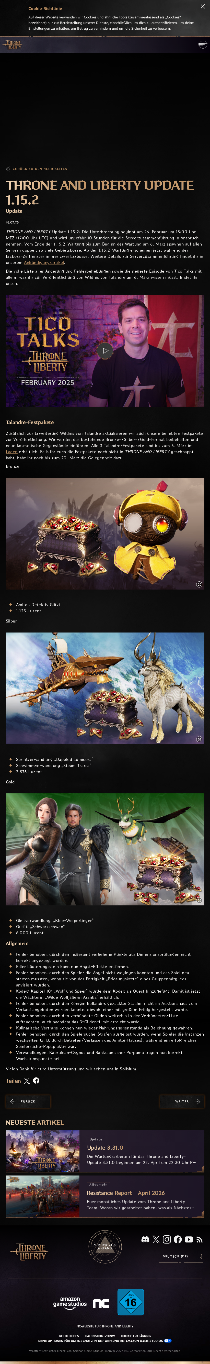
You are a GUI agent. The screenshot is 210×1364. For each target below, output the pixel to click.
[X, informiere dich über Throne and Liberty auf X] (156, 1239)
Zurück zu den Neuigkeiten (40, 169)
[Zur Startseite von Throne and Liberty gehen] (13, 44)
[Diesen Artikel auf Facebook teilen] (36, 1081)
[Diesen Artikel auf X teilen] (27, 1081)
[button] (105, 351)
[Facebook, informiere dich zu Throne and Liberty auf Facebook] (178, 1240)
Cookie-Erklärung (136, 1336)
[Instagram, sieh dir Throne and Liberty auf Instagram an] (167, 1240)
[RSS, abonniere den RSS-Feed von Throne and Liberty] (199, 1240)
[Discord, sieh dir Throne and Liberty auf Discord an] (145, 1240)
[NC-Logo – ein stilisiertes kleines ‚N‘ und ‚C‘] (102, 1304)
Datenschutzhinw (100, 1336)
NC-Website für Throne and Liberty (105, 1326)
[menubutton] (203, 44)
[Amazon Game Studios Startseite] (70, 1304)
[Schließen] (203, 6)
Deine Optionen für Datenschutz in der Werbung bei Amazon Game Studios (105, 1341)
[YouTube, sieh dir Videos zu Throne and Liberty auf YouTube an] (189, 1240)
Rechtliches (69, 1336)
